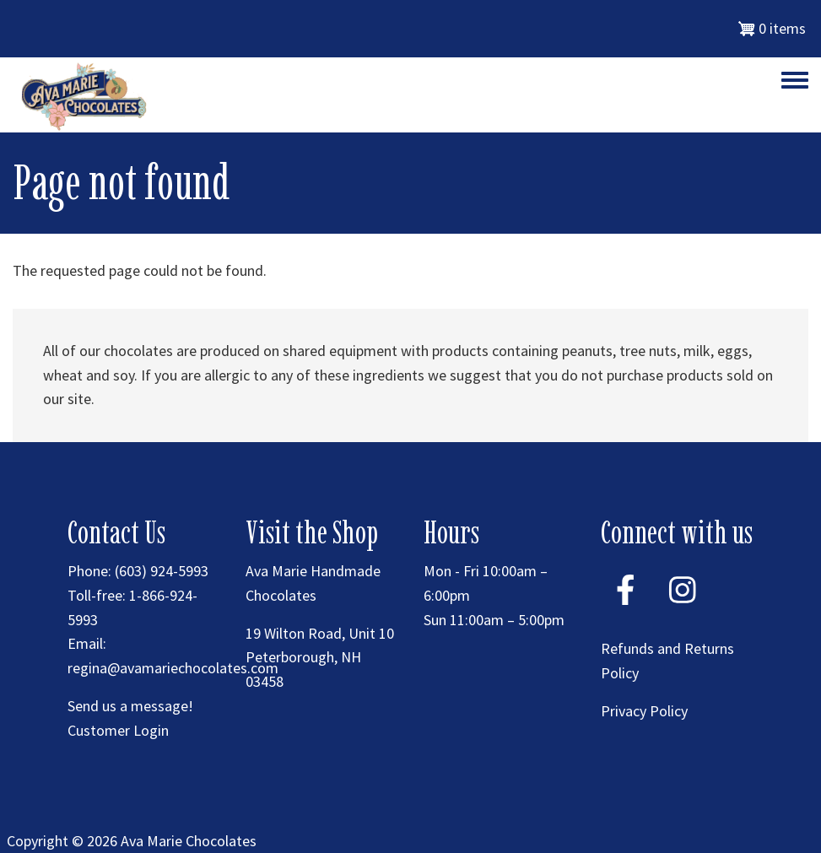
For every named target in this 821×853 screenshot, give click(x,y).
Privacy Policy (644, 711)
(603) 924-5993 (161, 570)
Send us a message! (130, 705)
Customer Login (118, 730)
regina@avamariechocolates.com (173, 668)
